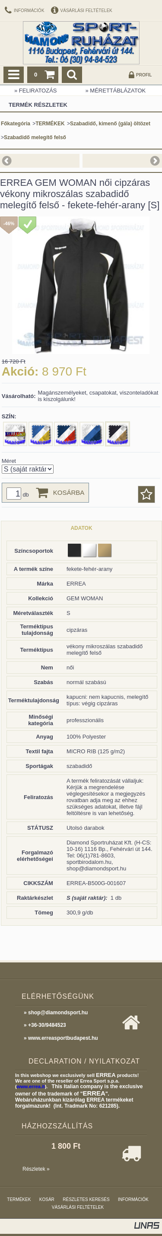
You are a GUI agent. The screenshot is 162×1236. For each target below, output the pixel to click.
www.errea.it (31, 1086)
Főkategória (15, 124)
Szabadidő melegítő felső (35, 137)
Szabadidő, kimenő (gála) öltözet (110, 124)
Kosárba (69, 492)
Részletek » (36, 1169)
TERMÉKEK (49, 124)
